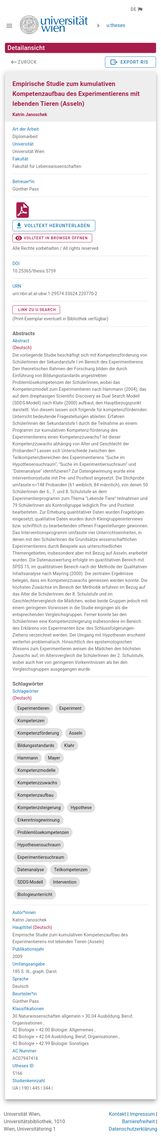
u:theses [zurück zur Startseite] (116, 25)
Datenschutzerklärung (133, 1129)
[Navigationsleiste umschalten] (9, 25)
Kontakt (117, 1114)
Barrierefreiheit (138, 1121)
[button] (136, 9)
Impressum (142, 1114)
